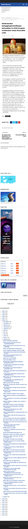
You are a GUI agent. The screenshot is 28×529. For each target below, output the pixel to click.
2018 (3, 500)
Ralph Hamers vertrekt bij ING (11, 382)
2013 (3, 509)
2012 (3, 511)
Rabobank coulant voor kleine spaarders (14, 434)
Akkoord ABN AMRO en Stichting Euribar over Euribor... (15, 412)
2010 (3, 515)
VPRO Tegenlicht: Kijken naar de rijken (13, 393)
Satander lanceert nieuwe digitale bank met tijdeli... (15, 458)
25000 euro (3, 270)
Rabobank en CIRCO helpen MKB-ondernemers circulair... (12, 469)
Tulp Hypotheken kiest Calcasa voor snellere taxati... (15, 493)
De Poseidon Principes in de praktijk (12, 439)
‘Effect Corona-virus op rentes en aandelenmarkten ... (12, 343)
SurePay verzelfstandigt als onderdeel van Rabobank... (14, 463)
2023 (3, 314)
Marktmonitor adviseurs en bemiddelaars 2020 (14, 396)
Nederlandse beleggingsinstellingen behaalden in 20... (13, 362)
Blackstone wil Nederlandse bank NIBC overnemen (13, 406)
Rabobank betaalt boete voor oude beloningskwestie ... (12, 409)
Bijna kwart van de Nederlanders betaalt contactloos (14, 377)
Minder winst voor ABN (9, 427)
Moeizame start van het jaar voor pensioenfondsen (12, 478)
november (6, 323)
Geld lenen (3, 261)
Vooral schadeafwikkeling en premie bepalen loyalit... (13, 483)
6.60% (11, 268)
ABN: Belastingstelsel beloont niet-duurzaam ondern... (12, 355)
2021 (3, 318)
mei (4, 334)
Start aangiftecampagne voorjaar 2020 (13, 350)
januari (5, 496)
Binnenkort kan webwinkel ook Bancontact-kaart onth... (15, 391)
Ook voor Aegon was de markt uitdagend (14, 418)
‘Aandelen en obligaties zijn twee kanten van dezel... (14, 430)
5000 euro (3, 263)
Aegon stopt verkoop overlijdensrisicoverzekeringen (12, 472)
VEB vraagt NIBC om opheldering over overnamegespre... (13, 380)
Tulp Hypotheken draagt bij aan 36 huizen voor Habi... (14, 388)
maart (5, 337)
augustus (6, 328)
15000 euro (3, 268)
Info (17, 263)
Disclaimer (17, 275)
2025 (3, 311)
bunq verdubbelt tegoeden (10, 340)
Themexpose (16, 527)
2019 (3, 499)
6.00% (11, 266)
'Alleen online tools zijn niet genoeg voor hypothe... (14, 415)
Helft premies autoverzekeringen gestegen (15, 491)
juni (4, 332)
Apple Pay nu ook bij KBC (9, 358)
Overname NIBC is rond (9, 359)
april (4, 335)
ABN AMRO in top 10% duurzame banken (14, 450)
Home (3, 17)
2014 (3, 507)
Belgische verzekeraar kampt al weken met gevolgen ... (15, 385)
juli (4, 330)
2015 (3, 506)
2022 (3, 316)
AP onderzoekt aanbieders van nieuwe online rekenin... (13, 365)
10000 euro (3, 266)
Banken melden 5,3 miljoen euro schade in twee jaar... (14, 402)
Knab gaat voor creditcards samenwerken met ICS (14, 455)
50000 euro (3, 273)
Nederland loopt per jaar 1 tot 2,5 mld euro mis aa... (14, 486)
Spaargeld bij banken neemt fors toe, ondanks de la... (13, 475)
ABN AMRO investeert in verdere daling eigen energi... (13, 441)
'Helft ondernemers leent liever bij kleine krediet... (14, 352)
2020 (3, 320)
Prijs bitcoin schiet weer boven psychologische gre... (11, 425)
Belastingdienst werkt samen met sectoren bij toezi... (15, 466)
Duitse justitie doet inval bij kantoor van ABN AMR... (14, 346)
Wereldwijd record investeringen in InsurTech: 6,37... (12, 368)
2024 (3, 313)
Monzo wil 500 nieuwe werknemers (12, 348)
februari (5, 339)
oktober (5, 325)
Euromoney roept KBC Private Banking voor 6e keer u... (14, 371)
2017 (3, 502)
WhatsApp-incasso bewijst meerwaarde (14, 480)
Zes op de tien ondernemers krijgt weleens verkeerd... (14, 444)
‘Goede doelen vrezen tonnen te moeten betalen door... (14, 452)
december (6, 321)
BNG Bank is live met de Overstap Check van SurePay (15, 422)
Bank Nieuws (6, 4)
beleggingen (8, 17)
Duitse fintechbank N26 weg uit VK (12, 432)
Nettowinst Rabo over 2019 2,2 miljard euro (14, 420)
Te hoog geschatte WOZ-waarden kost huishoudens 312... (13, 374)
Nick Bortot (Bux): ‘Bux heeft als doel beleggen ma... (13, 436)
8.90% (11, 263)
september (6, 327)
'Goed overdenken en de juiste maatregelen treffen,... (15, 399)
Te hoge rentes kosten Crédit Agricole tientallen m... (13, 447)
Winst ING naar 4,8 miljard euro (11, 460)
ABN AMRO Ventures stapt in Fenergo (13, 404)
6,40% (11, 270)
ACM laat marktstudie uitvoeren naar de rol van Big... (15, 489)
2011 (3, 513)
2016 (3, 504)
